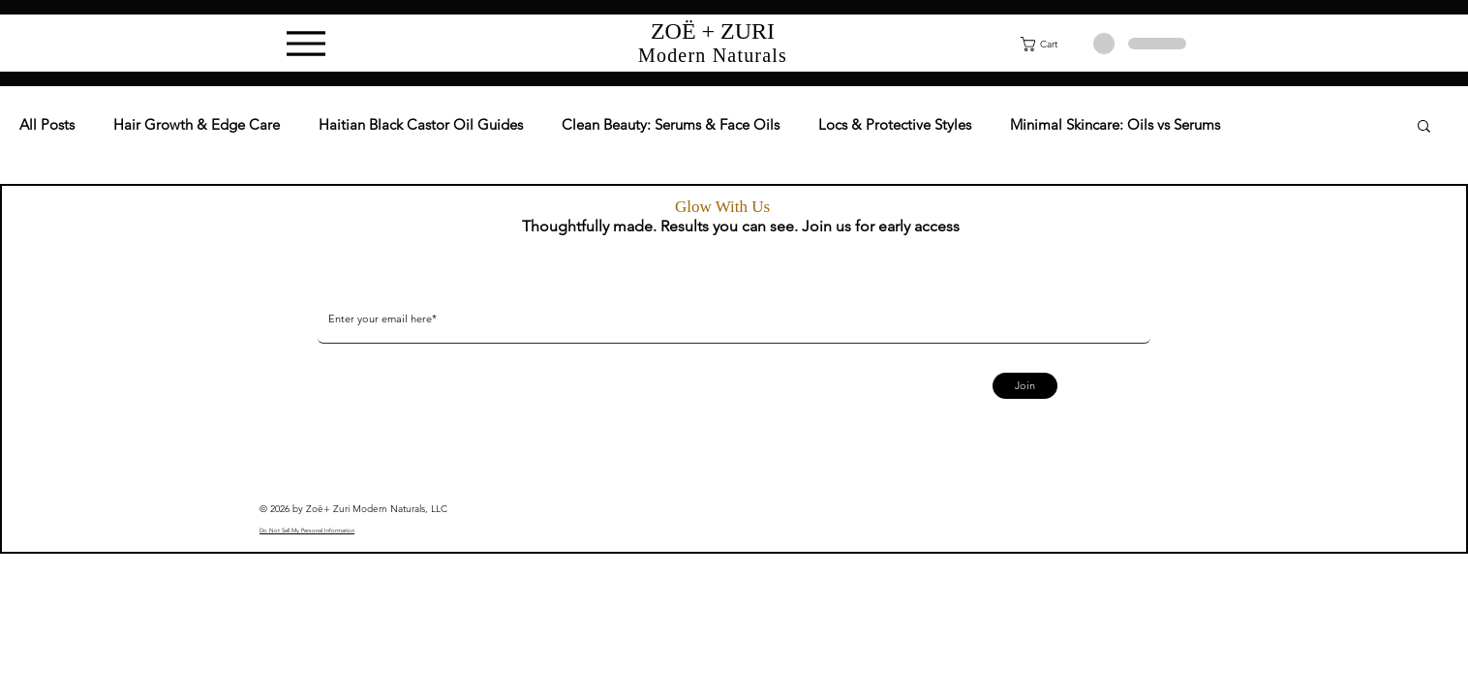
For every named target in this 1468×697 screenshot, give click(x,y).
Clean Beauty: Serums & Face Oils (671, 125)
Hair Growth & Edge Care (196, 125)
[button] (1051, 44)
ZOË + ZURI (713, 31)
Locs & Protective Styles (894, 125)
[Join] (1025, 386)
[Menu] (306, 43)
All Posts (47, 125)
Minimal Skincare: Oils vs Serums (1115, 125)
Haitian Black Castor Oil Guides (421, 125)
